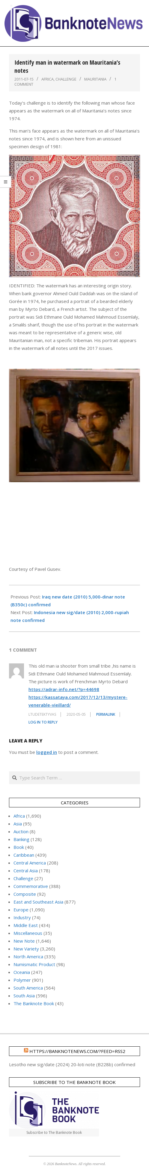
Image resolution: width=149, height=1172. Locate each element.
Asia (17, 824)
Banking (21, 839)
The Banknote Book (33, 1003)
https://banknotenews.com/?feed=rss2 (77, 1051)
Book (18, 847)
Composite (24, 894)
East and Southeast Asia (38, 902)
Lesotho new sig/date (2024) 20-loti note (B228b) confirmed (72, 1064)
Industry (22, 917)
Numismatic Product (34, 964)
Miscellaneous (27, 933)
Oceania (21, 972)
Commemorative (30, 886)
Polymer (22, 980)
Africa (47, 79)
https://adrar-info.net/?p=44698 (63, 689)
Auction (20, 831)
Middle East (25, 925)
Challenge (65, 79)
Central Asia (25, 871)
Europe (20, 910)
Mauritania (95, 79)
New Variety (26, 949)
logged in (46, 752)
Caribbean (23, 855)
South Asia (24, 996)
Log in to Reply (43, 722)
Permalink (105, 714)
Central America (29, 863)
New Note (24, 941)
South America (28, 988)
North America (28, 956)
